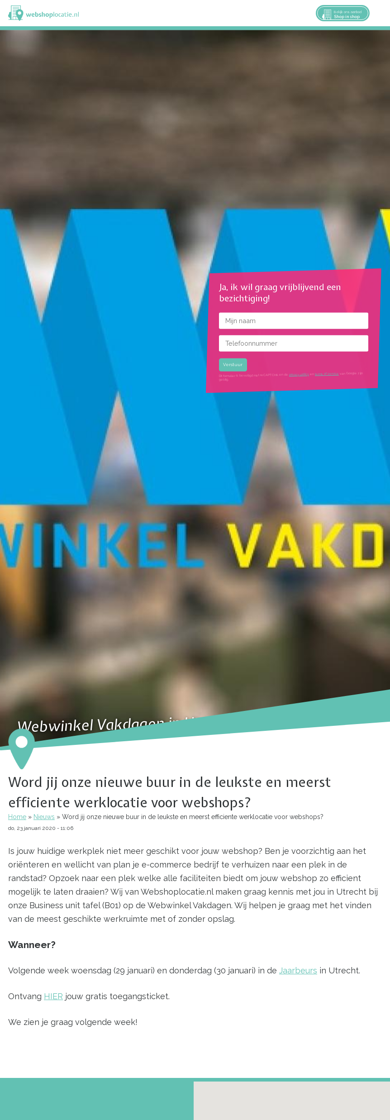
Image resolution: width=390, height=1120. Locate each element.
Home (17, 816)
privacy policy (299, 374)
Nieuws (44, 816)
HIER (53, 996)
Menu (379, 13)
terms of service (327, 374)
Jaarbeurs (298, 970)
